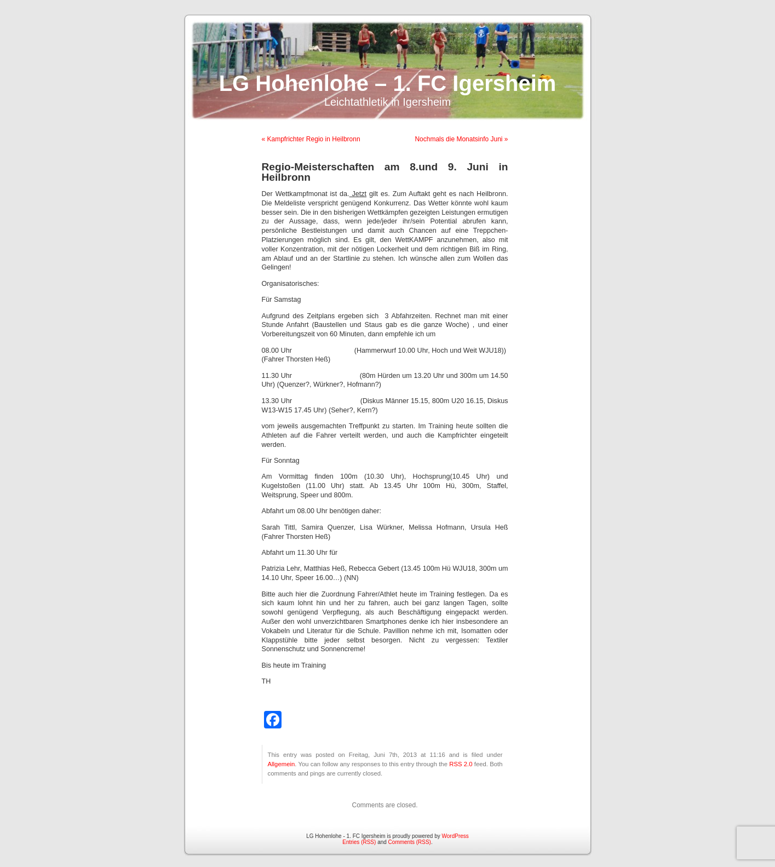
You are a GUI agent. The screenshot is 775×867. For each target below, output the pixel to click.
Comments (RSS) (409, 842)
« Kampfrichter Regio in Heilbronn (311, 139)
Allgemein (281, 764)
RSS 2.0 (460, 764)
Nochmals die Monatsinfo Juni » (461, 139)
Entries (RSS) (359, 842)
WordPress (455, 836)
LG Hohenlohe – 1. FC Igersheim (387, 83)
